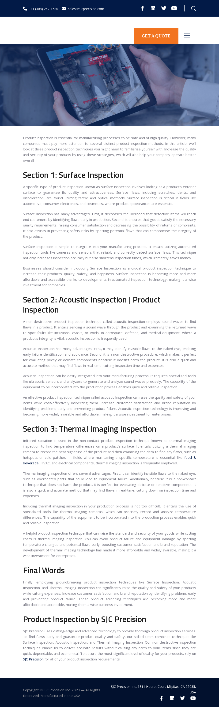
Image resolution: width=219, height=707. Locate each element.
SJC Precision (34, 659)
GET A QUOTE (156, 36)
